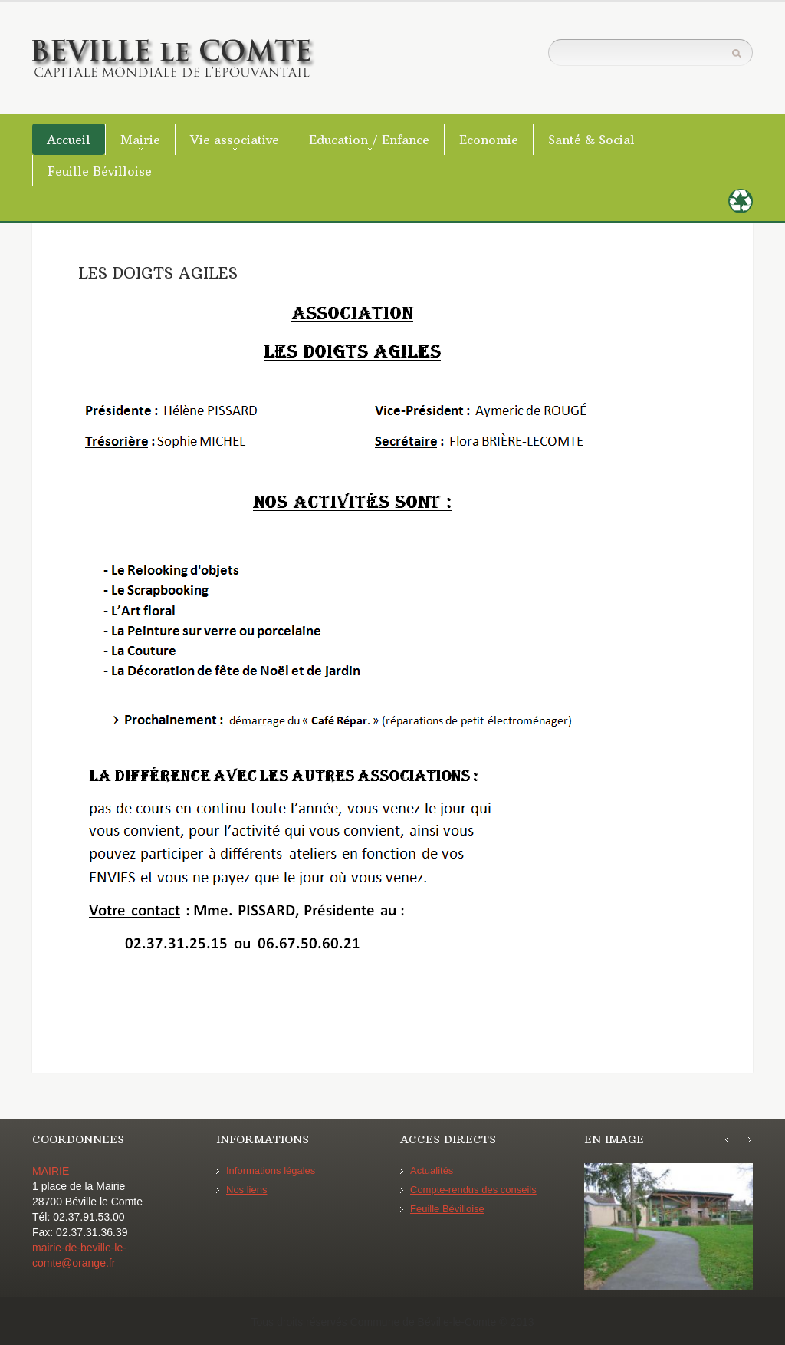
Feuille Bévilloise (100, 171)
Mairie (140, 139)
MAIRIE (50, 1171)
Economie (488, 139)
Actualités (431, 1170)
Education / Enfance (369, 139)
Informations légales (270, 1170)
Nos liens (246, 1189)
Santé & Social (591, 139)
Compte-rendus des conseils (473, 1189)
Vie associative (234, 139)
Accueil (68, 139)
